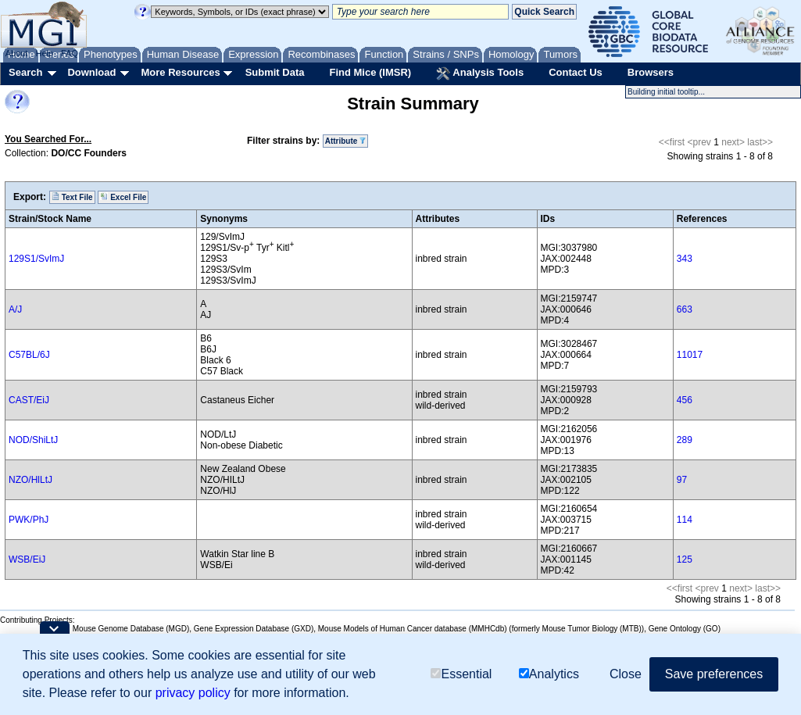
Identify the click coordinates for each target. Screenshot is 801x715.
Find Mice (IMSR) (370, 72)
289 (684, 439)
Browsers (651, 72)
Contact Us (576, 72)
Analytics (549, 674)
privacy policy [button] (193, 692)
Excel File (123, 197)
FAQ (69, 53)
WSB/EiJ (27, 559)
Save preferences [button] (714, 674)
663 (684, 309)
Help (44, 53)
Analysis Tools (480, 73)
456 (684, 400)
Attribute (345, 141)
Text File (72, 197)
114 (684, 519)
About (16, 53)
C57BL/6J (29, 354)
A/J (15, 309)
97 (682, 479)
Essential (461, 674)
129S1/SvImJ (36, 258)
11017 (690, 354)
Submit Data (275, 72)
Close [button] (626, 674)
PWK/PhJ (28, 519)
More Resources (180, 72)
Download (91, 72)
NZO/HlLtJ (30, 479)
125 (684, 559)
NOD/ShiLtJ (33, 439)
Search (25, 72)
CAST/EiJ (29, 400)
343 (684, 258)
